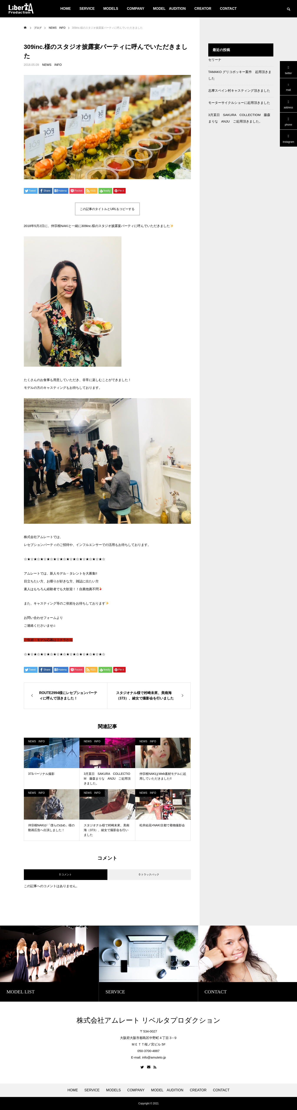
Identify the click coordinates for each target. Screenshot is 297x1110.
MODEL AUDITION (169, 8)
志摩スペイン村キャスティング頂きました (239, 90)
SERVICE (87, 8)
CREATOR (202, 8)
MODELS (110, 8)
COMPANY (135, 8)
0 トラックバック (149, 874)
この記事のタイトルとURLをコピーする (107, 209)
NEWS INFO (52, 64)
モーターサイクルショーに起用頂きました (239, 102)
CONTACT (228, 8)
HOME (65, 8)
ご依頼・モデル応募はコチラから (48, 640)
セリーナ (214, 59)
